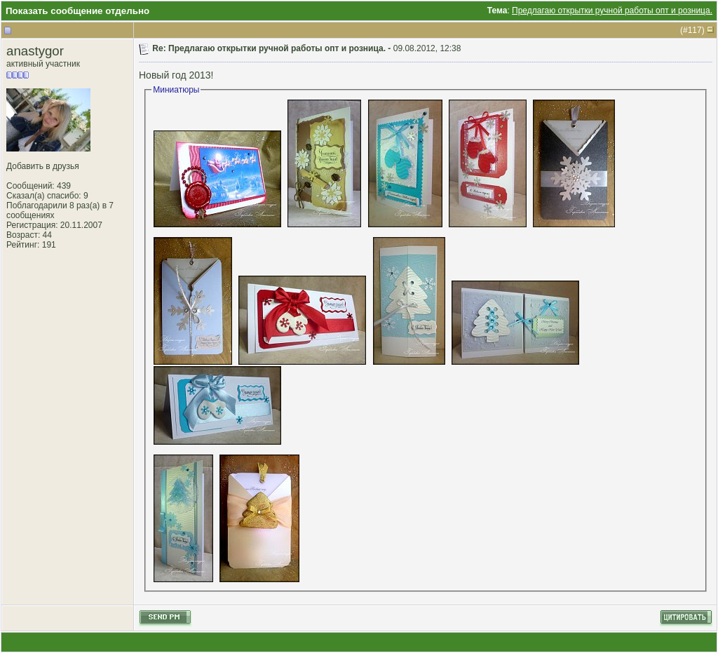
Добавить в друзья (42, 166)
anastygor (35, 50)
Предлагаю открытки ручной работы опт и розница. (612, 10)
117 (695, 30)
